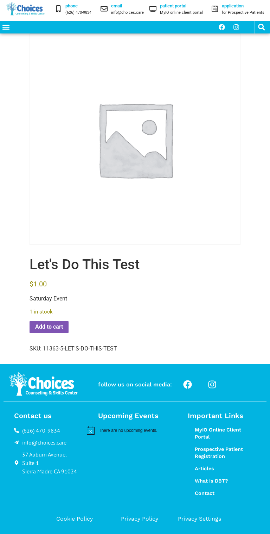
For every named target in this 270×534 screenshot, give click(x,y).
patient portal (173, 5)
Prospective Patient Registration (219, 452)
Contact (204, 493)
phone (71, 5)
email (116, 5)
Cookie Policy (74, 518)
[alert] (129, 430)
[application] (214, 8)
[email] (104, 8)
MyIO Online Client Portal (218, 433)
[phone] (58, 8)
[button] (6, 27)
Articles (204, 468)
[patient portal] (152, 8)
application (233, 5)
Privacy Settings (199, 518)
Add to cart (49, 326)
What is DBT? (211, 481)
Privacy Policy (139, 518)
